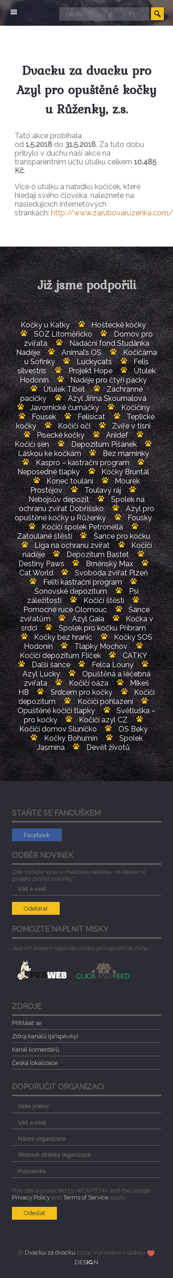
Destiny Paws (41, 563)
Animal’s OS (81, 352)
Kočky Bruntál (125, 471)
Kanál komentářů (35, 1049)
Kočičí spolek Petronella (82, 527)
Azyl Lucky (41, 674)
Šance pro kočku (122, 536)
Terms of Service (85, 1197)
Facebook (37, 835)
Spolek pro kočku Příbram (102, 628)
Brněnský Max (109, 563)
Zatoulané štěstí (44, 536)
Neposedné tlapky (48, 471)
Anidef (117, 435)
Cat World (36, 573)
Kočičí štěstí (104, 600)
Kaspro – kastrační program (82, 462)
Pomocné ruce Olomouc (65, 609)
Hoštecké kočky (118, 325)
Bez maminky (126, 453)
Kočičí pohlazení (105, 701)
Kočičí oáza (88, 683)
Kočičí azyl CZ (103, 719)
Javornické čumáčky (64, 407)
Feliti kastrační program (82, 582)
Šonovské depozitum (70, 591)
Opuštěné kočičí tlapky (56, 710)
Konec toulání (69, 481)
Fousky (140, 517)
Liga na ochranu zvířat (72, 545)
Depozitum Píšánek (104, 444)
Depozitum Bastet (98, 554)
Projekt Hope (90, 370)
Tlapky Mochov (101, 646)
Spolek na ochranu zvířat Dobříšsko (81, 504)
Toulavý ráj (102, 490)
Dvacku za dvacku (50, 1252)
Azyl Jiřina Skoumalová (107, 398)
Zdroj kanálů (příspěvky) (45, 1036)
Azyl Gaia (88, 618)
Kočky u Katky (45, 325)
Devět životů (108, 747)
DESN (87, 1262)
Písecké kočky (60, 435)
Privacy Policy (31, 1197)
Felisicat (91, 416)
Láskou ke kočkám (49, 453)
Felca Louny (113, 664)
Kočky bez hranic (63, 637)
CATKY (135, 655)
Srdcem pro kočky (81, 692)
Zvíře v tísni (131, 426)
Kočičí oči (74, 426)
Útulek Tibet (64, 389)
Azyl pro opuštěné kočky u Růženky (84, 513)
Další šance (51, 664)
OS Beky (133, 729)
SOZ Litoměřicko (63, 334)
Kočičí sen (32, 444)
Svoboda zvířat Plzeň (111, 573)
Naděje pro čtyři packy (108, 380)
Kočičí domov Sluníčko (58, 729)
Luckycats (94, 361)
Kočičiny (135, 407)
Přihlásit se (26, 1022)
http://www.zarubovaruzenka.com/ (112, 212)
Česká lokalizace (34, 1062)
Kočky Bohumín (71, 738)
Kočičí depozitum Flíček (60, 655)
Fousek (44, 416)
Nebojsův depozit (58, 499)
